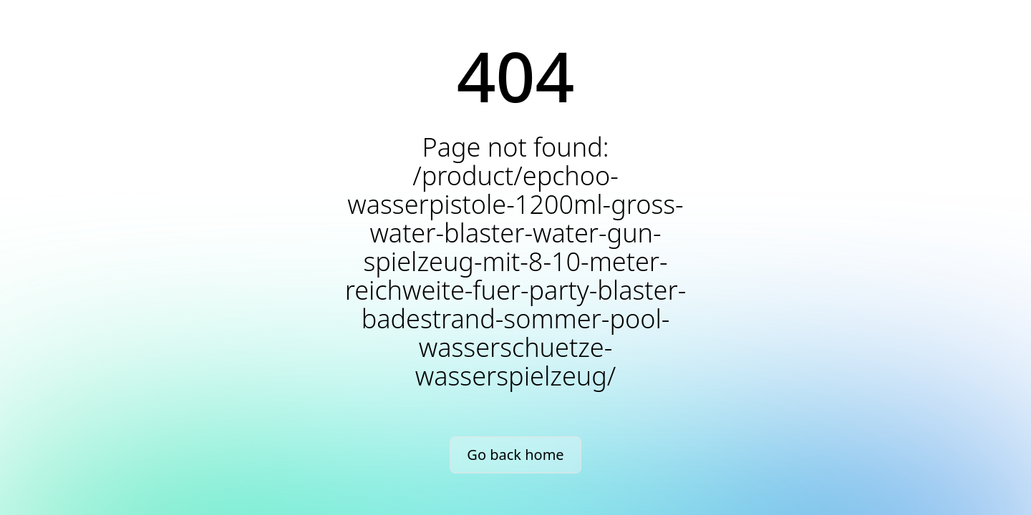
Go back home (515, 454)
